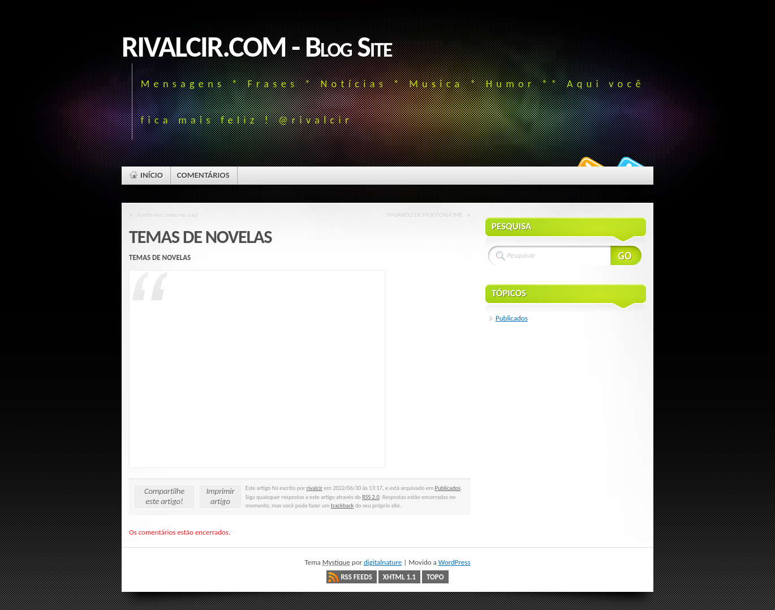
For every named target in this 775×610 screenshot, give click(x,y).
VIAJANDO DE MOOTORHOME (424, 215)
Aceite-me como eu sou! (168, 215)
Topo (435, 577)
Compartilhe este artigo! (164, 496)
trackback (342, 505)
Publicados (447, 488)
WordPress (454, 562)
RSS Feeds (356, 577)
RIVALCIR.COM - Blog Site (257, 46)
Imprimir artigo (220, 496)
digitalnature (383, 562)
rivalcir (314, 488)
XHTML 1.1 (399, 577)
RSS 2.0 (371, 497)
